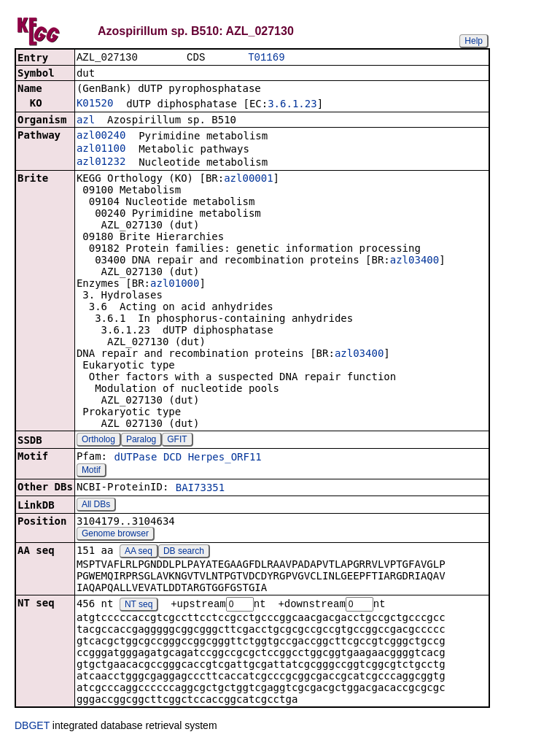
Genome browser (115, 535)
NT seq (138, 606)
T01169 (266, 58)
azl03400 (414, 261)
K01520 (95, 104)
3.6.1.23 (292, 105)
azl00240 (101, 136)
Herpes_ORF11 (225, 458)
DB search (183, 552)
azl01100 (101, 149)
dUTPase (135, 458)
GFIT (177, 441)
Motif (91, 471)
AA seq (138, 552)
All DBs (96, 506)
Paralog (141, 441)
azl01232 (101, 163)
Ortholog (98, 441)
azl (86, 121)
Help (473, 41)
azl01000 (174, 284)
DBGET (32, 727)
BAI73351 (200, 489)
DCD (172, 458)
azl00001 (248, 179)
